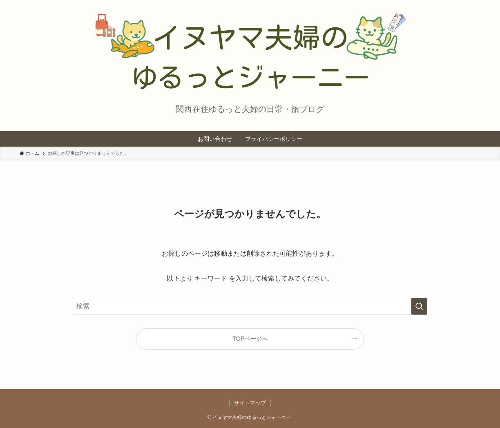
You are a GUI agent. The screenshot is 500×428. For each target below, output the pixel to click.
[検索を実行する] (419, 306)
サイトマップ (250, 403)
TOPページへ (249, 338)
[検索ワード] (250, 306)
